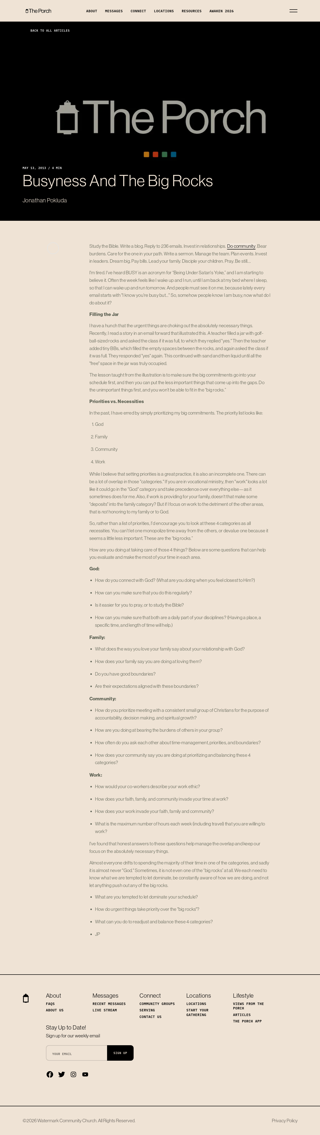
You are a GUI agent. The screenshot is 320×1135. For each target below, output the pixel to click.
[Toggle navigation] (293, 11)
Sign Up (120, 1053)
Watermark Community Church (67, 1120)
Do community (241, 246)
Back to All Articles (46, 30)
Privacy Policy (285, 1120)
